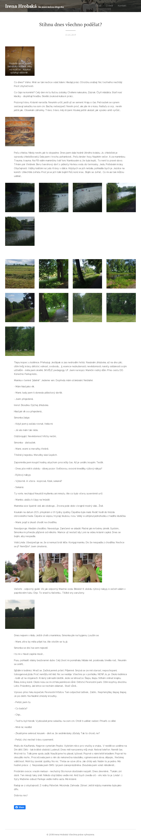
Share (19, 807)
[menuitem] (122, 6)
